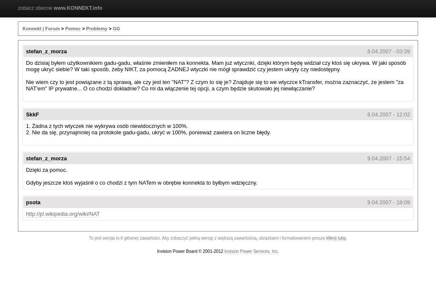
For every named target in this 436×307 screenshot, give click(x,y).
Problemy (96, 28)
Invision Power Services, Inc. (251, 251)
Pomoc (73, 28)
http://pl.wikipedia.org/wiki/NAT (63, 214)
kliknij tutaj (336, 238)
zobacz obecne (60, 8)
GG (116, 28)
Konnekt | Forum (41, 28)
